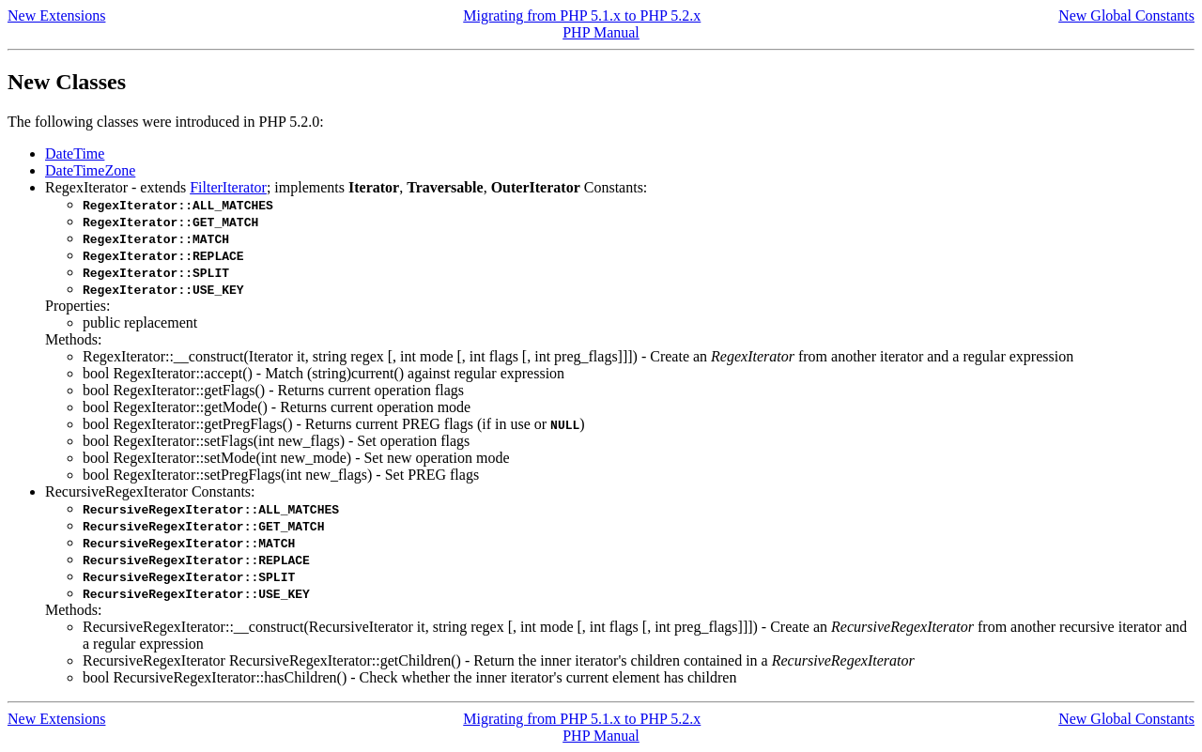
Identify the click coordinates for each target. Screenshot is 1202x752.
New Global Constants (1126, 15)
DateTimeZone (90, 170)
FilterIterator (228, 187)
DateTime (74, 153)
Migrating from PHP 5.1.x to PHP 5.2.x (582, 15)
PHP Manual (601, 32)
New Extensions (56, 15)
